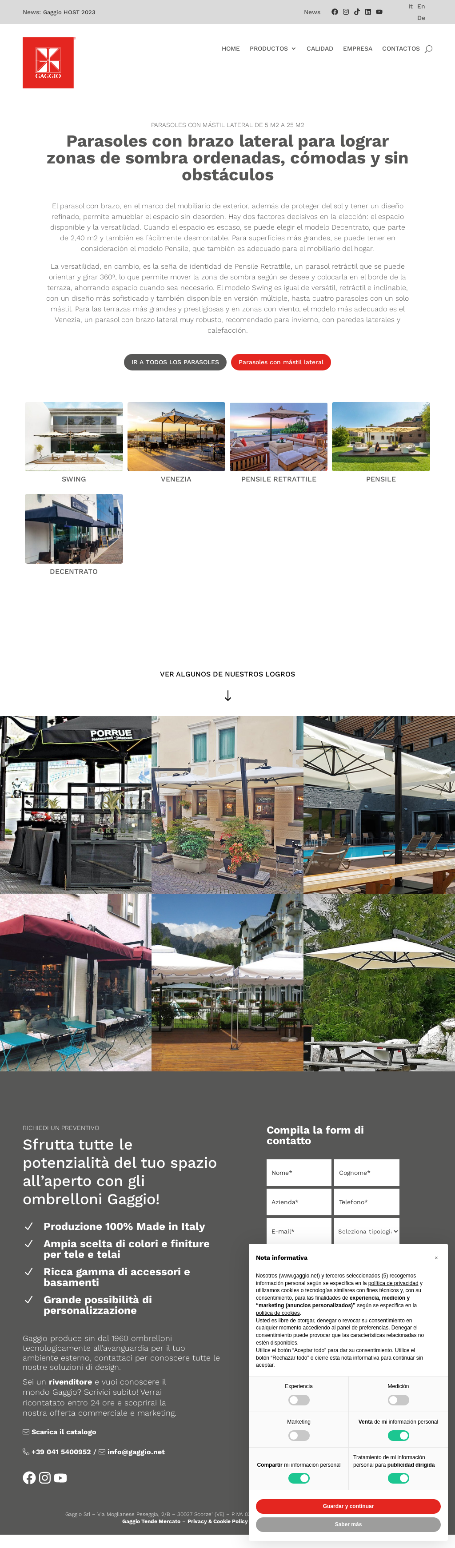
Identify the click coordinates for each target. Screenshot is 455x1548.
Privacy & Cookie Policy (218, 1535)
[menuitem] (410, 6)
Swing (74, 492)
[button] (436, 1258)
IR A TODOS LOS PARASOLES (175, 375)
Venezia (176, 492)
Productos (269, 48)
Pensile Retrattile (278, 492)
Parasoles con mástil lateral (281, 375)
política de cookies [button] (278, 1313)
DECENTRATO (74, 585)
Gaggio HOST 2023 (69, 12)
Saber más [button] (348, 1524)
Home (231, 48)
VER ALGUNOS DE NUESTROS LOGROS (227, 687)
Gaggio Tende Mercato (151, 1535)
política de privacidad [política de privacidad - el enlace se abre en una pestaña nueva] (393, 1283)
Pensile (381, 492)
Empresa (357, 48)
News (312, 12)
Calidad (320, 48)
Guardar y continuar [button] (348, 1506)
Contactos (401, 48)
